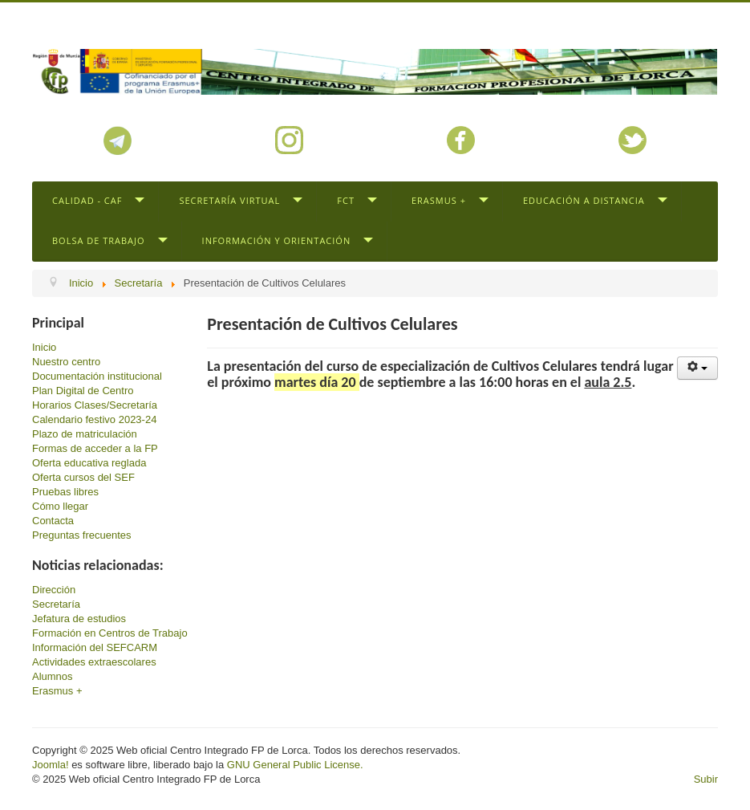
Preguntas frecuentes (82, 535)
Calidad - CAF (87, 200)
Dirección (53, 590)
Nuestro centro (66, 362)
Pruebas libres (65, 492)
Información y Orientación (276, 240)
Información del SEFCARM (94, 647)
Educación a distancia (584, 200)
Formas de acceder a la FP (95, 448)
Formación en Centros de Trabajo (110, 633)
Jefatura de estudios (79, 619)
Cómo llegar (60, 506)
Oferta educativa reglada (89, 463)
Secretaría (56, 604)
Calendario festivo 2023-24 (94, 419)
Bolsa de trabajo (98, 240)
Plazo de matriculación (84, 434)
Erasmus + (438, 200)
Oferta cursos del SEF (83, 477)
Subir (706, 779)
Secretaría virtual (229, 200)
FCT (346, 200)
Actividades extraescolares (94, 662)
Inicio (44, 347)
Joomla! (50, 765)
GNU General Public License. (295, 765)
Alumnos (52, 676)
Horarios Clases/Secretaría (94, 405)
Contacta (53, 521)
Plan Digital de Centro (82, 391)
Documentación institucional (97, 376)
